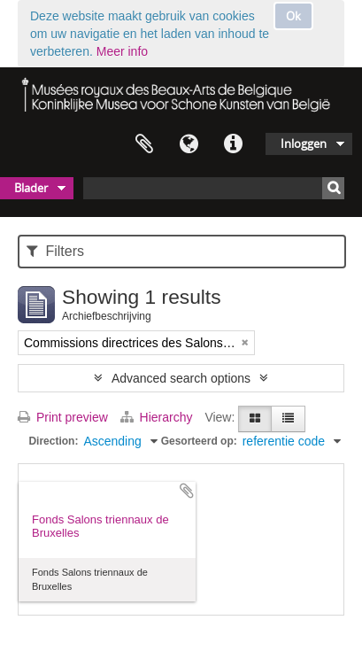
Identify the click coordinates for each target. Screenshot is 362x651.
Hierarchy (158, 417)
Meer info (122, 51)
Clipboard (144, 144)
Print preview (63, 417)
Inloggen (304, 143)
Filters (55, 251)
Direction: (53, 441)
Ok (293, 16)
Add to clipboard (187, 491)
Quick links (233, 144)
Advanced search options (181, 378)
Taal (188, 144)
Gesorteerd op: (199, 441)
